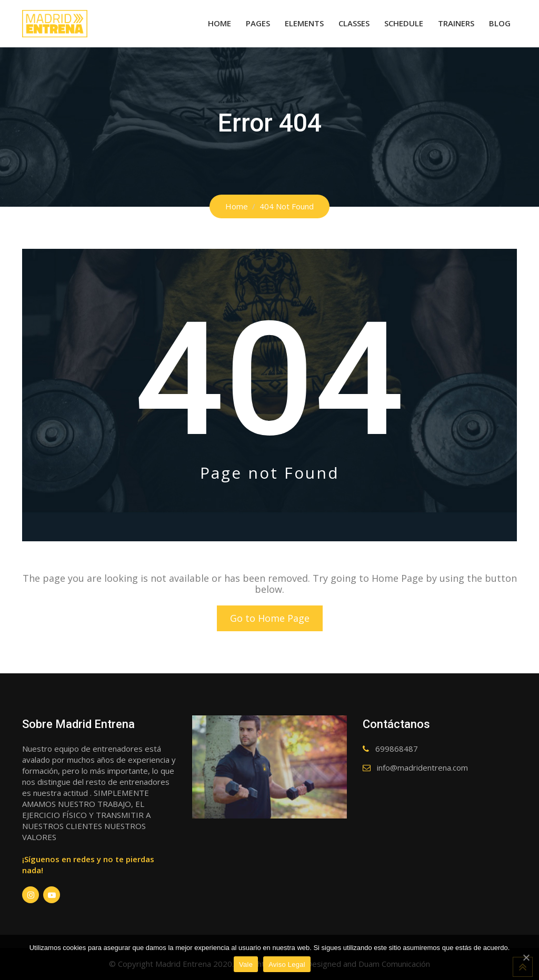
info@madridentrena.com (422, 767)
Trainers (456, 23)
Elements (304, 23)
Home (219, 23)
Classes (354, 23)
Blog (500, 23)
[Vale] (526, 957)
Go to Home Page (270, 618)
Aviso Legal (286, 964)
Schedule (403, 23)
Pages (258, 23)
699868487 (396, 748)
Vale (246, 964)
